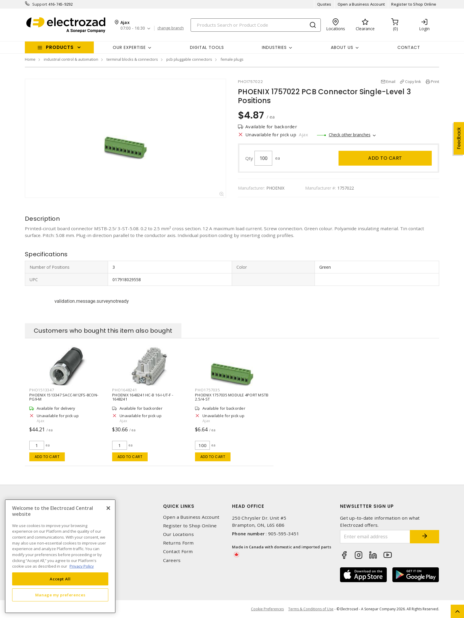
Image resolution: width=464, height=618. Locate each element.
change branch (170, 28)
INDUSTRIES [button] (274, 47)
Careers (172, 560)
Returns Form (178, 543)
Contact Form (178, 551)
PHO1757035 (207, 390)
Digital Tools (207, 47)
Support (39, 4)
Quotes (324, 4)
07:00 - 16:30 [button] (132, 28)
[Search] (256, 25)
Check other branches (349, 134)
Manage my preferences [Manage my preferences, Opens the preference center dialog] (60, 595)
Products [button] (60, 47)
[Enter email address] (375, 536)
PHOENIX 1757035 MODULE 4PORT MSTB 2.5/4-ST (231, 397)
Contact (408, 47)
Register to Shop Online (413, 4)
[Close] (108, 508)
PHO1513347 (41, 390)
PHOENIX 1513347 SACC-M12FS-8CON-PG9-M (63, 397)
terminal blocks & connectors (132, 59)
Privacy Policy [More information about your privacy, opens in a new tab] (82, 566)
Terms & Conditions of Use (311, 608)
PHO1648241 (124, 390)
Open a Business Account (361, 4)
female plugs (232, 59)
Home (30, 59)
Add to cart (385, 158)
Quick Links (178, 506)
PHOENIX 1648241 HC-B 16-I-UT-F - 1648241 (142, 397)
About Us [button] (342, 47)
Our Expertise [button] (129, 47)
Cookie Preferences (267, 609)
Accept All (60, 579)
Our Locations (178, 534)
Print (435, 81)
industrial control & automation (71, 59)
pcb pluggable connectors (189, 59)
